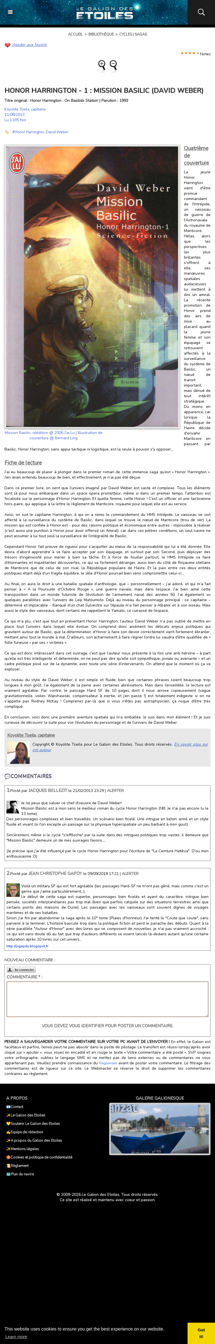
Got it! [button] (201, 1333)
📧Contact (14, 1106)
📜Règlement (17, 1165)
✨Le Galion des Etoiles (25, 1115)
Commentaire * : (24, 977)
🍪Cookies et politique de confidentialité (39, 1157)
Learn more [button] (16, 1336)
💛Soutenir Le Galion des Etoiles (33, 1123)
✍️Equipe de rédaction (24, 1131)
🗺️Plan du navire (20, 1174)
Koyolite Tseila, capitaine (26, 109)
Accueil (75, 34)
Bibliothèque (101, 34)
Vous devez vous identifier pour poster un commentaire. (107, 1025)
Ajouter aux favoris (28, 44)
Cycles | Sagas (133, 34)
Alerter (115, 790)
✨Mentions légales (22, 1148)
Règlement (107, 1063)
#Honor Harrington (29, 131)
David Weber (59, 131)
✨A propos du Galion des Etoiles (34, 1140)
